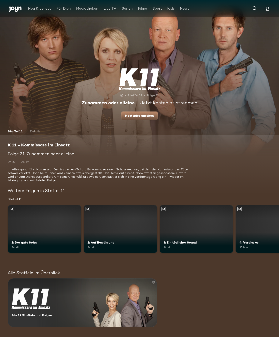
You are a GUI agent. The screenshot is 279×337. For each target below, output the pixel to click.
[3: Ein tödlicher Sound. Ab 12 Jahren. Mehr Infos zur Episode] (196, 229)
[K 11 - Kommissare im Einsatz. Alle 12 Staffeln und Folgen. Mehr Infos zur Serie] (82, 302)
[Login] (267, 8)
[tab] (15, 131)
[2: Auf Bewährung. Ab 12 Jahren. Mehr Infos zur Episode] (120, 229)
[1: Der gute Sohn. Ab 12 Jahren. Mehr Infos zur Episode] (44, 229)
